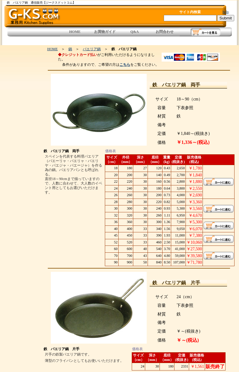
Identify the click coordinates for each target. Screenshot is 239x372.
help (226, 12)
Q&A (135, 32)
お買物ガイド (105, 32)
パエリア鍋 (92, 49)
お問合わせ (165, 32)
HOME (75, 32)
